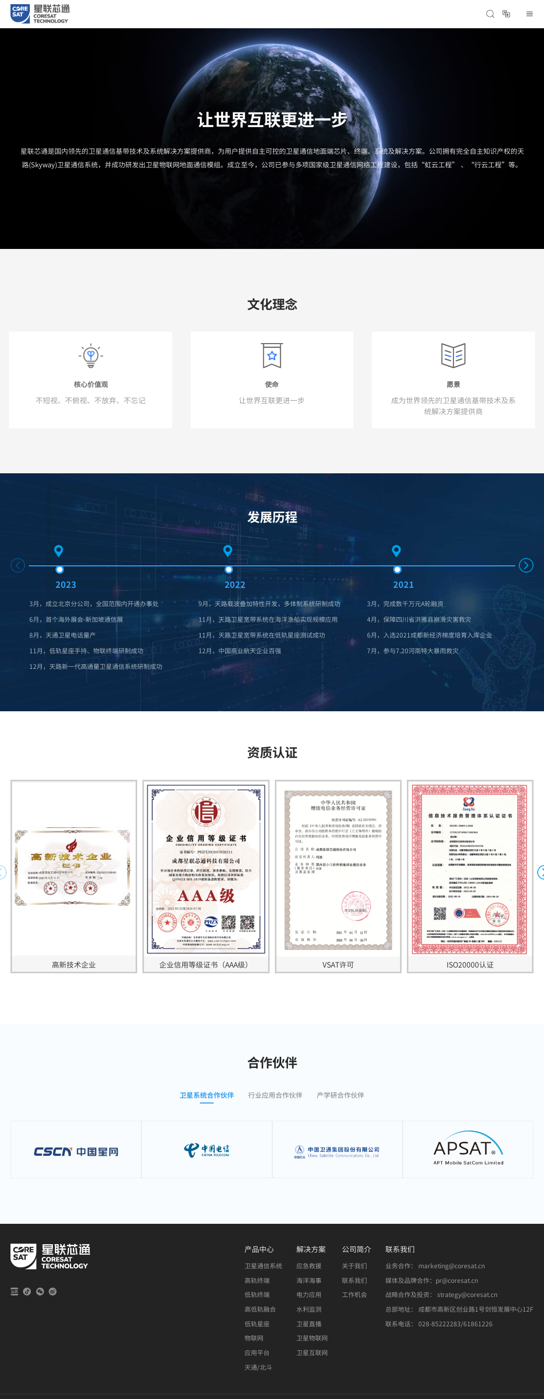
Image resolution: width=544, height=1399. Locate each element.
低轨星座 (257, 1323)
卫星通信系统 (263, 1265)
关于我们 (354, 1265)
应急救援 (308, 1265)
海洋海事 (308, 1280)
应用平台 (257, 1352)
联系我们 (354, 1280)
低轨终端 (257, 1294)
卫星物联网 (312, 1338)
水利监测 (308, 1309)
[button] (526, 565)
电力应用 (308, 1294)
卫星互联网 (312, 1352)
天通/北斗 (258, 1367)
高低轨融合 (260, 1309)
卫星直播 (308, 1323)
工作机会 (354, 1294)
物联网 (254, 1338)
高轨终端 (257, 1280)
